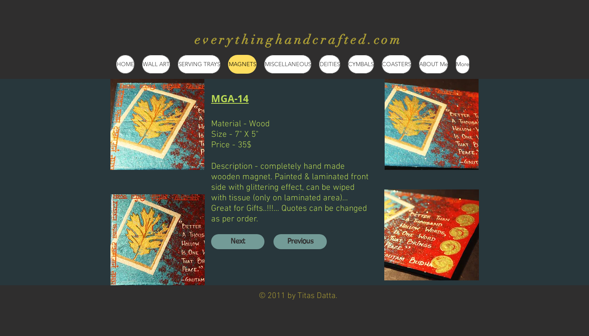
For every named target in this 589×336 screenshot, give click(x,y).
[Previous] (300, 241)
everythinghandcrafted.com (298, 40)
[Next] (237, 241)
